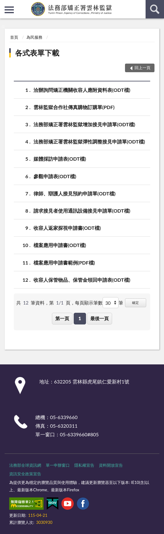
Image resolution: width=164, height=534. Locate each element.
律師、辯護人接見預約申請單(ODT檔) (74, 193)
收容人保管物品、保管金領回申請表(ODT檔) (81, 279)
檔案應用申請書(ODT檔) (59, 245)
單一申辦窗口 (58, 465)
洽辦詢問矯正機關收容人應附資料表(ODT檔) (81, 89)
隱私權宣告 (84, 465)
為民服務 (34, 37)
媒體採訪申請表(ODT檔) (59, 158)
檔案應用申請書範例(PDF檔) (64, 262)
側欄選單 (9, 9)
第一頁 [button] (62, 318)
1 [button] (79, 318)
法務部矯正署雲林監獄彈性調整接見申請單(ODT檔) (89, 141)
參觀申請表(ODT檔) (54, 176)
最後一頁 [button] (99, 318)
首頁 (14, 37)
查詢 (155, 9)
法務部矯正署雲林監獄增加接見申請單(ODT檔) (84, 124)
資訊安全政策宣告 (25, 473)
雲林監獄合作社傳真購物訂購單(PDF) (74, 107)
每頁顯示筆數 (89, 302)
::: (4, 4)
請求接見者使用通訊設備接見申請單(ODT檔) (81, 210)
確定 (135, 302)
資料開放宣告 (111, 465)
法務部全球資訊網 (25, 465)
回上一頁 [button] (142, 67)
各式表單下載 (37, 52)
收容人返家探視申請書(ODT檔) (67, 227)
